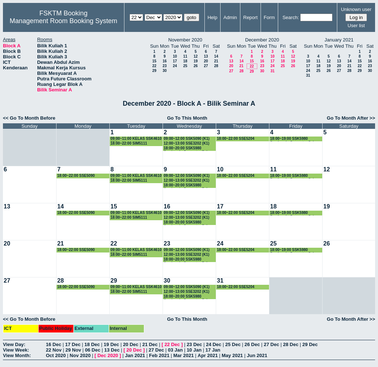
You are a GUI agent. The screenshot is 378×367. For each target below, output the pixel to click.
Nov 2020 (80, 355)
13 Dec (112, 350)
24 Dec (213, 344)
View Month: (17, 355)
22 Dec (172, 344)
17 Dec (73, 344)
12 (195, 56)
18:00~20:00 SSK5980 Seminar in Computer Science (190, 148)
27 (206, 66)
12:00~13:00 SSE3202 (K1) (186, 143)
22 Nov (54, 350)
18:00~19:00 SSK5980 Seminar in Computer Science (296, 139)
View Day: (14, 344)
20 (206, 61)
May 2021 (232, 355)
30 (165, 71)
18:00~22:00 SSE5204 (235, 139)
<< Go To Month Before (29, 118)
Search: (291, 17)
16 (165, 61)
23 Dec (194, 344)
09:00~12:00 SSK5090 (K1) (187, 139)
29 (154, 71)
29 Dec (310, 344)
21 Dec (150, 344)
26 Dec (252, 344)
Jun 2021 (257, 355)
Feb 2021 (159, 355)
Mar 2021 (183, 355)
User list (356, 25)
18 (185, 61)
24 (175, 66)
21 (216, 61)
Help (212, 17)
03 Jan (175, 350)
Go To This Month (187, 118)
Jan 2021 (135, 355)
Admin (230, 17)
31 (272, 71)
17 (175, 61)
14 (216, 56)
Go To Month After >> (351, 118)
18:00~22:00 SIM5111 (128, 143)
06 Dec (93, 350)
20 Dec (130, 344)
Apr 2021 (208, 355)
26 (195, 66)
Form (269, 17)
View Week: (16, 350)
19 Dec (111, 344)
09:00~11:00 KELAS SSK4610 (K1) (135, 139)
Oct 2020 (56, 355)
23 (165, 66)
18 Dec (92, 344)
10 (175, 56)
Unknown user (356, 9)
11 (185, 56)
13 (206, 56)
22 (154, 66)
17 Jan (213, 350)
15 (154, 61)
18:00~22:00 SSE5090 (76, 176)
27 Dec (271, 344)
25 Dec (233, 344)
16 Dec (53, 344)
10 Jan (194, 350)
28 (216, 66)
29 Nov (73, 350)
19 (195, 61)
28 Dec (290, 344)
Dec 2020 (107, 355)
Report (250, 17)
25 (185, 66)
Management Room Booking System (63, 21)
